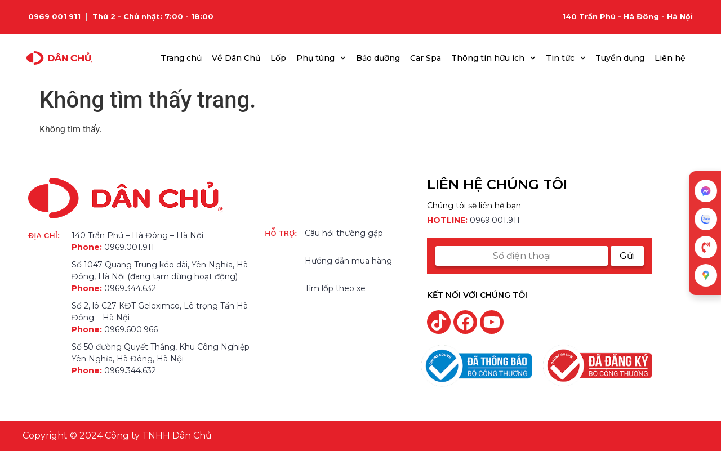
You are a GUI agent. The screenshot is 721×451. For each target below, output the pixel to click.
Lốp (278, 58)
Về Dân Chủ (236, 58)
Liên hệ (670, 58)
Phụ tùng (321, 58)
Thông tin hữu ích (493, 58)
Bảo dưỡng (378, 58)
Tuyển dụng (619, 58)
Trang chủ (181, 58)
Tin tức (566, 58)
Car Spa (425, 58)
